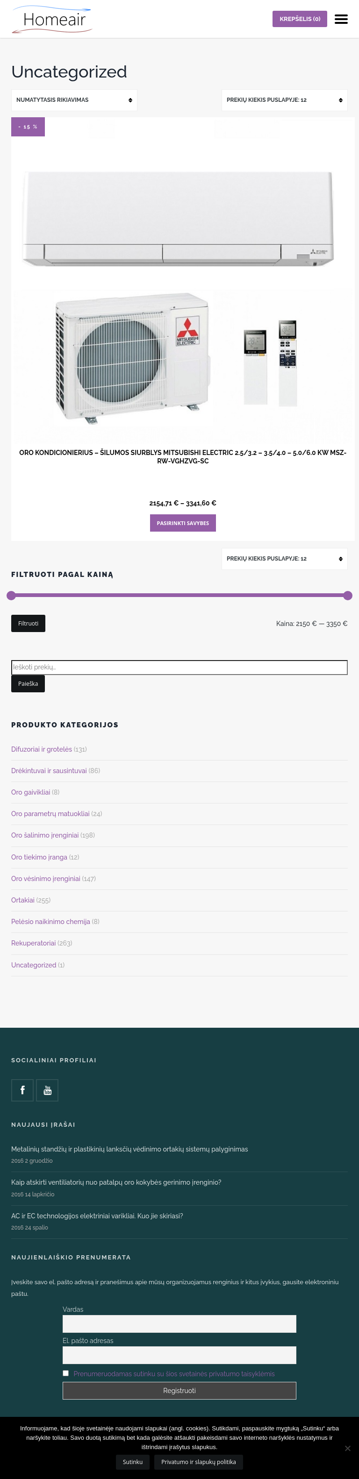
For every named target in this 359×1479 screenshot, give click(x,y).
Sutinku (133, 1462)
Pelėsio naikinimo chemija (50, 921)
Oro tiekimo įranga (39, 857)
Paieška (28, 684)
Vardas (73, 1309)
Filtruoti (28, 623)
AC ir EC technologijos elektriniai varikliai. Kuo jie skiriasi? (97, 1216)
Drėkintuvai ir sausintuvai (49, 771)
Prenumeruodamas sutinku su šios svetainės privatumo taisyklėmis (174, 1374)
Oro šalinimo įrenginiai (45, 835)
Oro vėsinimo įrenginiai (45, 878)
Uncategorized (34, 965)
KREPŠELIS (300, 18)
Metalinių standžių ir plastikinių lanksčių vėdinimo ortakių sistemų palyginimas (129, 1149)
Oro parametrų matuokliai (50, 814)
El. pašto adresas (88, 1340)
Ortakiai (23, 900)
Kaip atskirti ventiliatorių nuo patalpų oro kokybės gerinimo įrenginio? (116, 1182)
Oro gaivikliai (30, 792)
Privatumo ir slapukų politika (198, 1462)
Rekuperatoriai (33, 943)
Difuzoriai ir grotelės (41, 749)
